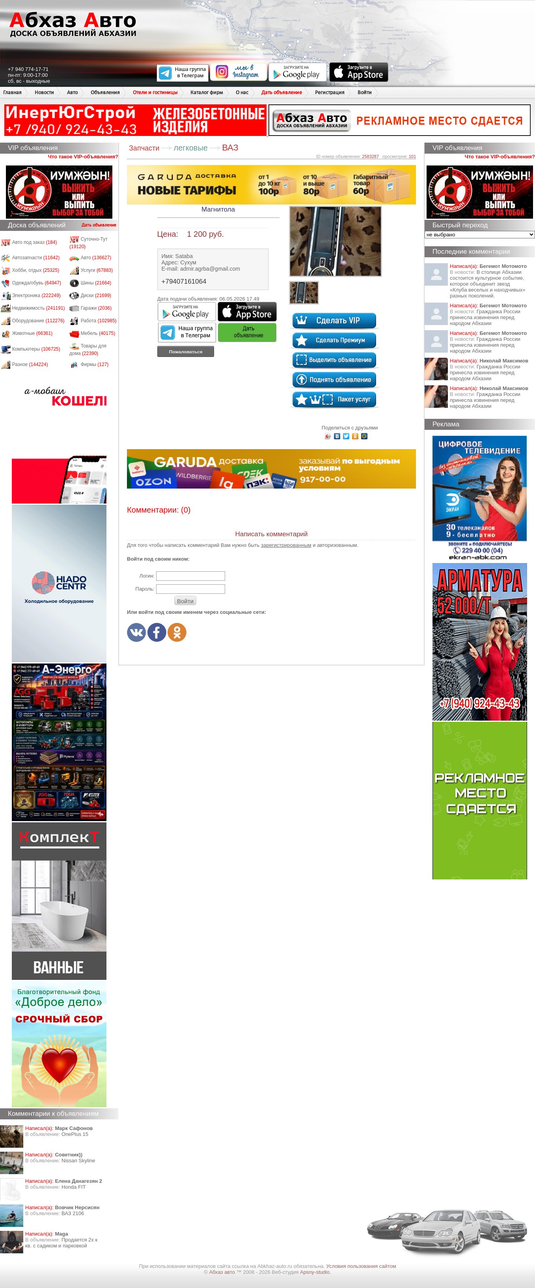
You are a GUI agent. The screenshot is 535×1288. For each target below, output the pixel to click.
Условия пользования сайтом (361, 1266)
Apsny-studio (315, 1272)
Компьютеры (36, 349)
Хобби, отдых (36, 270)
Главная (12, 92)
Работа (99, 320)
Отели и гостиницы (155, 92)
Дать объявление (281, 92)
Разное (30, 364)
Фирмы (95, 364)
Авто (72, 92)
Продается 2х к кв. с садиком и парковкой (61, 1243)
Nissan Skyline (78, 1160)
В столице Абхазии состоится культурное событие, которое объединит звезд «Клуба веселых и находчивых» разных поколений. (488, 284)
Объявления (105, 92)
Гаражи (96, 308)
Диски (96, 295)
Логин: (147, 576)
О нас (242, 92)
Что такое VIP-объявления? (83, 157)
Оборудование (38, 320)
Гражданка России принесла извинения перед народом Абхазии (485, 317)
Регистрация (330, 92)
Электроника (36, 295)
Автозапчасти (36, 257)
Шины (96, 283)
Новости (44, 92)
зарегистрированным (286, 545)
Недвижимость (38, 308)
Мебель (98, 333)
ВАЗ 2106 (73, 1213)
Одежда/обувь (36, 283)
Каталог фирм (206, 92)
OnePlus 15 (75, 1134)
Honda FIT (74, 1187)
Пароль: (145, 589)
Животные (32, 333)
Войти (365, 92)
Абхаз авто (222, 1272)
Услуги (97, 270)
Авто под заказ (34, 242)
